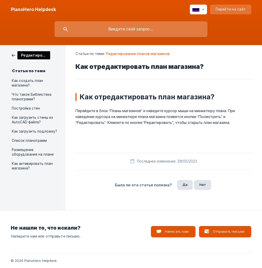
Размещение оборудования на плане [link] (33, 152)
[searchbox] (131, 29)
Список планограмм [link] (29, 140)
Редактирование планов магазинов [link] (138, 53)
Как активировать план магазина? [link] (32, 166)
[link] (31, 54)
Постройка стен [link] (26, 108)
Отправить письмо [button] (229, 231)
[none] (33, 9)
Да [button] (185, 185)
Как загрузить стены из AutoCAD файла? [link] (32, 119)
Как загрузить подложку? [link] (34, 131)
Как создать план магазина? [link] (27, 83)
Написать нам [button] (177, 231)
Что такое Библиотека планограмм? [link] (31, 96)
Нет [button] (202, 185)
